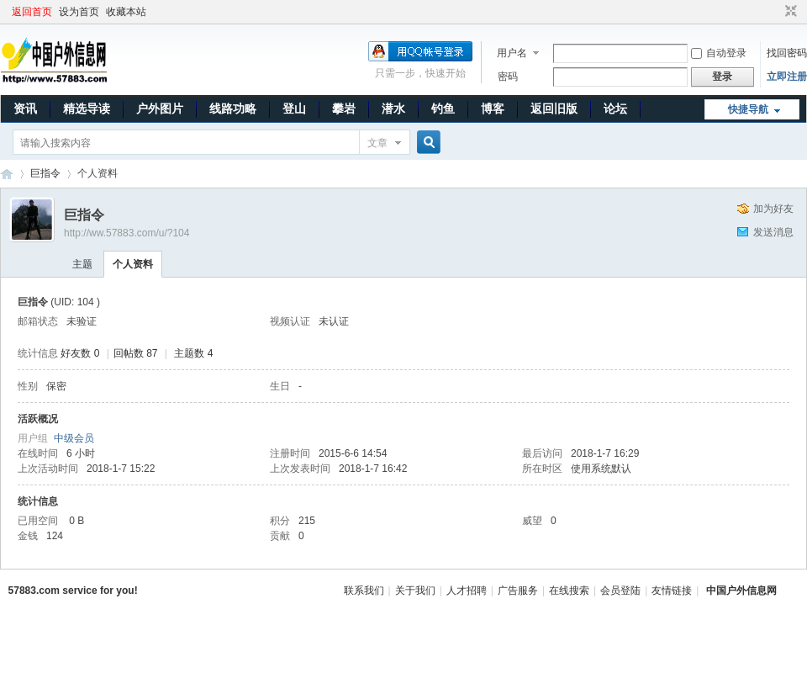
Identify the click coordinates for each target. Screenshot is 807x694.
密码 (508, 76)
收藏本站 (126, 12)
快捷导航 (748, 109)
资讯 (25, 108)
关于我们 (415, 590)
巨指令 (45, 173)
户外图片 (159, 108)
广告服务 (518, 590)
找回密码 (787, 53)
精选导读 (86, 108)
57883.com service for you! (73, 590)
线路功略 (232, 108)
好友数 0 (80, 353)
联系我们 (364, 590)
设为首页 (79, 12)
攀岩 (344, 108)
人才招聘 (466, 590)
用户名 (512, 53)
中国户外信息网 (6, 174)
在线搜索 (569, 590)
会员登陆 (620, 590)
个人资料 (133, 264)
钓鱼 (443, 108)
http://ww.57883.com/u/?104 (126, 233)
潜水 (393, 108)
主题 (82, 264)
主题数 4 (193, 353)
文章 (377, 143)
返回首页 (32, 12)
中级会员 (74, 438)
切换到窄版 (789, 11)
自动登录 (718, 53)
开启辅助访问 (775, 11)
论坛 (615, 108)
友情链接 (671, 590)
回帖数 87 (135, 353)
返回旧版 (554, 108)
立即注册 (787, 76)
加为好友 (773, 209)
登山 (294, 108)
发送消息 (773, 232)
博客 (492, 108)
